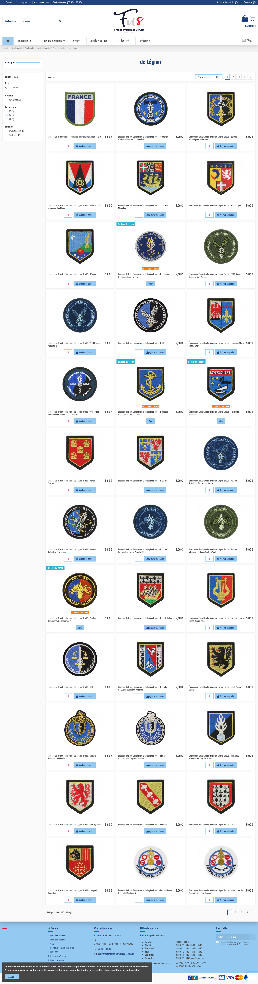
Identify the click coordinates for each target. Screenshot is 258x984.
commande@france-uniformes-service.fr (116, 953)
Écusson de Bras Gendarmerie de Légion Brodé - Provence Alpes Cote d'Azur (216, 344)
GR (11, 119)
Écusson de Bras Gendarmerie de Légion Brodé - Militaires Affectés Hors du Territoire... (214, 757)
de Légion (10, 62)
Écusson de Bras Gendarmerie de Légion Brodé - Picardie (142, 480)
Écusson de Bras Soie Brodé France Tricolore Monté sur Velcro (74, 136)
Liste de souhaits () (227, 2)
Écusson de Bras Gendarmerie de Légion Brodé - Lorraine (142, 824)
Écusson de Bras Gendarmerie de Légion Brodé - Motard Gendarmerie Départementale (142, 757)
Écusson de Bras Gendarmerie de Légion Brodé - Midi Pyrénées (75, 824)
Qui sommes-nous (42, 2)
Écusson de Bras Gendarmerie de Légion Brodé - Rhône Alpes (215, 205)
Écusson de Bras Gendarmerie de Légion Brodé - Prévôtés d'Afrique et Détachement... (143, 413)
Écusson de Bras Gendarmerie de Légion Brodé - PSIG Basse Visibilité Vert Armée (215, 275)
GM (11, 115)
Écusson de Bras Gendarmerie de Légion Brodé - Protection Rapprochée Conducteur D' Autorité (73, 413)
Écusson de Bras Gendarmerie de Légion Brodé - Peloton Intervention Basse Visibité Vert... (213, 551)
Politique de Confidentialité (62, 947)
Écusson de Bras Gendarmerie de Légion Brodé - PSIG (141, 343)
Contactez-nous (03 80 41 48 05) (67, 2)
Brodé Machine (17, 130)
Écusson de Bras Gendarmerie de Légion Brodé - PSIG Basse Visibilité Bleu (74, 344)
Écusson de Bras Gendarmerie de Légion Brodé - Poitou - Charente (72, 482)
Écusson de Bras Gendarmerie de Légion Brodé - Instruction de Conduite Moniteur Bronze (216, 892)
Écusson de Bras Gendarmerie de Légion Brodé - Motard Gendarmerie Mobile (72, 757)
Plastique (14, 135)
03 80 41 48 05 (104, 948)
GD (11, 111)
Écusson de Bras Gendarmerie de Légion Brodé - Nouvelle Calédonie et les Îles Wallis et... (142, 688)
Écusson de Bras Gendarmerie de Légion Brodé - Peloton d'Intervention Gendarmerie (72, 619)
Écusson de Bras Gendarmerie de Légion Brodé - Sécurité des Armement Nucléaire (74, 207)
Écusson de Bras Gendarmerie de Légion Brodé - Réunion (72, 274)
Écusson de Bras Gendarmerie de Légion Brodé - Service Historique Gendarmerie (213, 138)
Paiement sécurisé (58, 956)
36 (218, 77)
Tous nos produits (23, 2)
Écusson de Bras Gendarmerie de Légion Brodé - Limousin (213, 824)
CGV (52, 943)
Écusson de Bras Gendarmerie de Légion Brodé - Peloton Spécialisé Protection (72, 551)
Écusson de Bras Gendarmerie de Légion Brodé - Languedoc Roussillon (73, 892)
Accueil (9, 2)
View (151, 283)
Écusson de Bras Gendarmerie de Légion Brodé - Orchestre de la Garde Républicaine (216, 619)
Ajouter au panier (84, 146)
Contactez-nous (57, 960)
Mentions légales (57, 939)
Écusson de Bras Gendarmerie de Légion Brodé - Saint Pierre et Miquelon (145, 207)
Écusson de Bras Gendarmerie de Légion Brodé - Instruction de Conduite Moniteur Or (145, 892)
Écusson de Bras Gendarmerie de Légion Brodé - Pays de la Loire (146, 618)
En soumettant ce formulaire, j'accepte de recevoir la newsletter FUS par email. (236, 943)
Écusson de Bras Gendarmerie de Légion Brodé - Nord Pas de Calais (215, 688)
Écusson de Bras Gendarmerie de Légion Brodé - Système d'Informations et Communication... (143, 138)
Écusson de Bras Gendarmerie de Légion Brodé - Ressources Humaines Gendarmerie (144, 275)
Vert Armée (15, 99)
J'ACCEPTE (12, 976)
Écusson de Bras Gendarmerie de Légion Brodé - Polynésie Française (214, 413)
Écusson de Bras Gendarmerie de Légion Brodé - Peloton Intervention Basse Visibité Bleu (142, 551)
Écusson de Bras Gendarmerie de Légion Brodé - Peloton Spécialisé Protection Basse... (213, 482)
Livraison (54, 951)
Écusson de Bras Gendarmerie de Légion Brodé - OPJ (70, 687)
